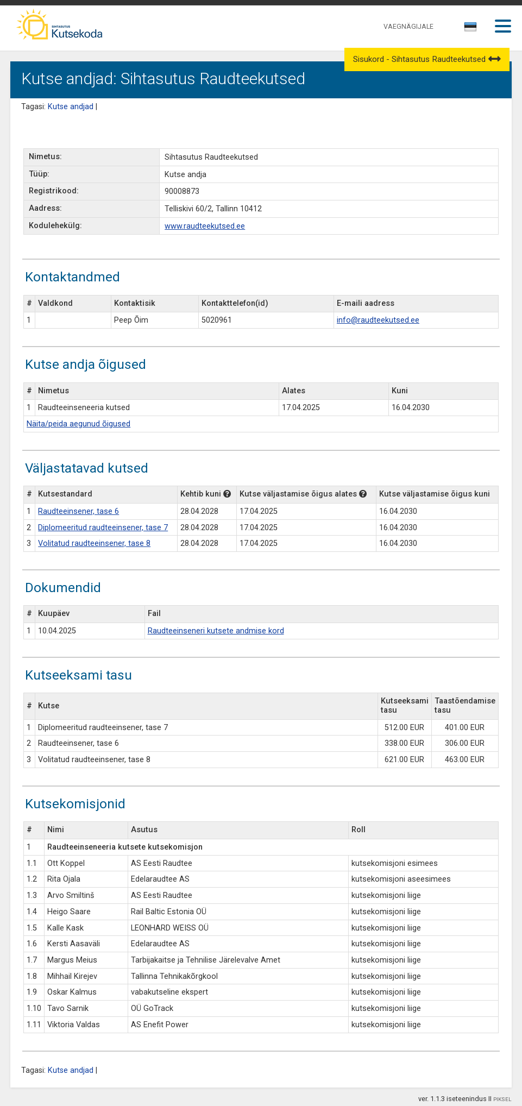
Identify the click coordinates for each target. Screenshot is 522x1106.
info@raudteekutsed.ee (378, 320)
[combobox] (471, 29)
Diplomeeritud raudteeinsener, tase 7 (103, 527)
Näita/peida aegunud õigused (78, 424)
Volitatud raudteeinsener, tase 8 (94, 543)
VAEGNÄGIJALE (408, 26)
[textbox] (469, 28)
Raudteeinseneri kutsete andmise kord (216, 631)
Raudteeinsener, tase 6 (78, 511)
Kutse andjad (70, 106)
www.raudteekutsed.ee (205, 226)
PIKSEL (502, 1099)
